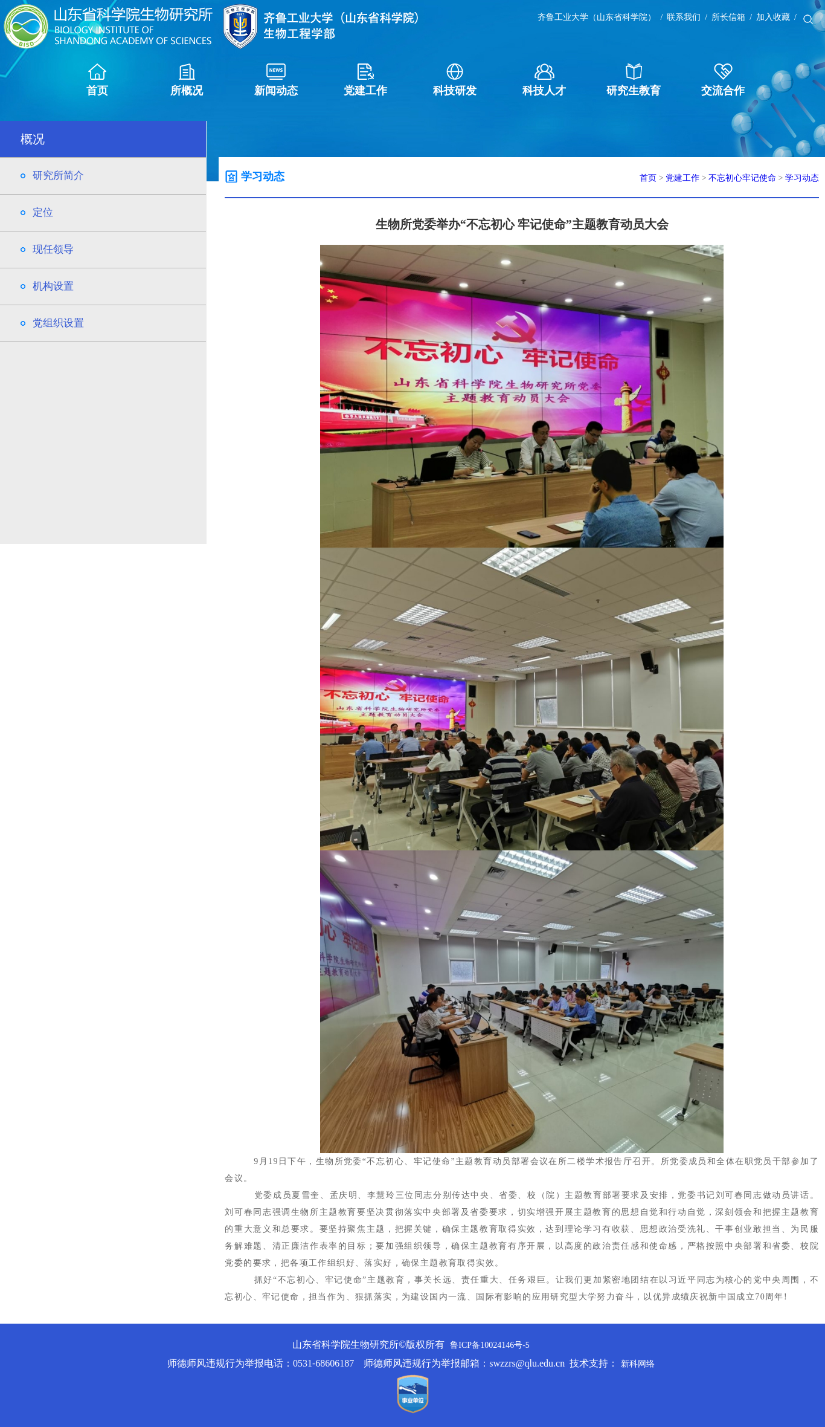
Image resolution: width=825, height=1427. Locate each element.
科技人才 (544, 80)
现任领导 (53, 249)
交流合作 (723, 80)
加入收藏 (773, 17)
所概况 (186, 80)
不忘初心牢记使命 (742, 178)
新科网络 (638, 1363)
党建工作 (365, 80)
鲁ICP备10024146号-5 (489, 1345)
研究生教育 (633, 80)
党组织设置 (58, 323)
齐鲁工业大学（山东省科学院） (597, 17)
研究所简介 (58, 175)
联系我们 (684, 17)
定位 (43, 212)
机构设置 (53, 286)
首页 (97, 80)
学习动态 (802, 178)
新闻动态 (276, 80)
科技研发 (455, 80)
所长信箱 (728, 17)
